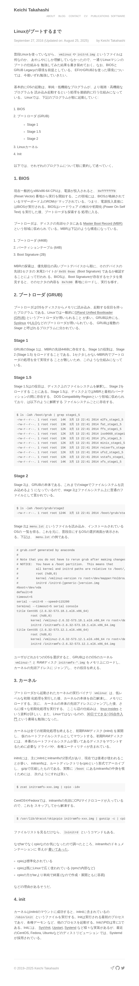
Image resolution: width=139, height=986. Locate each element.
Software (118, 16)
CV (85, 16)
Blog (62, 16)
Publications (100, 16)
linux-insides (109, 707)
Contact (75, 16)
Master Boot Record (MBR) (103, 223)
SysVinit (44, 925)
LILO (33, 322)
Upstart (57, 925)
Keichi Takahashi (31, 9)
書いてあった (58, 847)
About (51, 16)
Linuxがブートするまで (38, 31)
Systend (70, 925)
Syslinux (20, 322)
